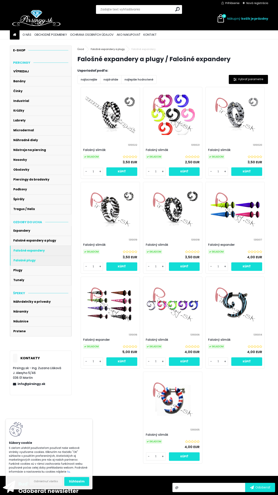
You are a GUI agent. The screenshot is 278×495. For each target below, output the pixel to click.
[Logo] (36, 18)
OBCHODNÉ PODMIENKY (50, 35)
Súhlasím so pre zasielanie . (226, 422)
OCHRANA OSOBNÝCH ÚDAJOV (92, 35)
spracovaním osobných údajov (215, 422)
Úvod (80, 49)
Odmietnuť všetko (46, 481)
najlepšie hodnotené (139, 79)
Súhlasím (77, 481)
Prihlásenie (232, 3)
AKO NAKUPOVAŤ (128, 35)
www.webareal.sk (155, 491)
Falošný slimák (93, 150)
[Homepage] (14, 35)
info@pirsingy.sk (31, 384)
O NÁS (27, 35)
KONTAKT (150, 35)
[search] (177, 9)
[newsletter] (260, 412)
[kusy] (89, 175)
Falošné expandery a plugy (108, 49)
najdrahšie (110, 79)
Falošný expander (142, 249)
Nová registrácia (257, 3)
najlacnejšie (89, 79)
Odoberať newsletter (48, 416)
